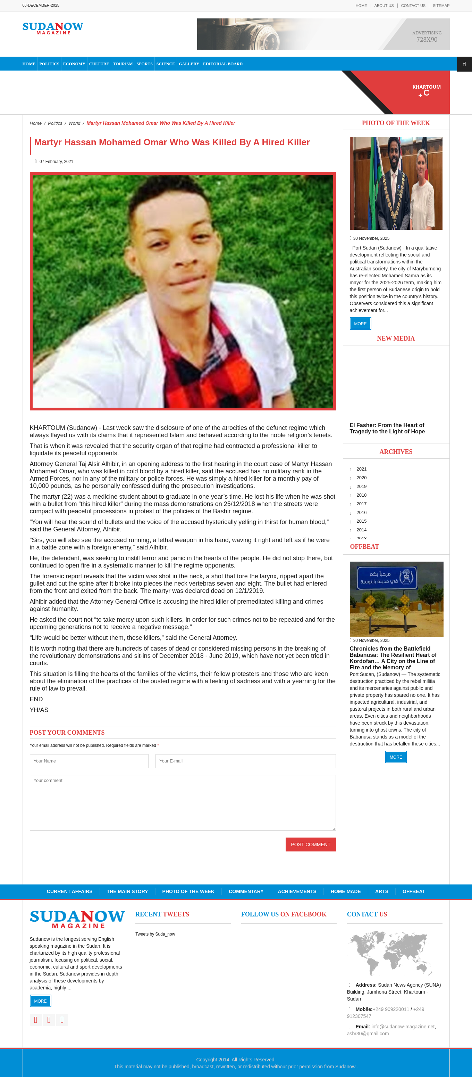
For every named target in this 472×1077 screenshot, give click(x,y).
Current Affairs (70, 891)
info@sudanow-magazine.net (403, 1026)
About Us (384, 5)
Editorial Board (223, 64)
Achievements (297, 891)
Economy (74, 64)
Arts (381, 891)
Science (166, 64)
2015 (362, 521)
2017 (362, 503)
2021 (362, 469)
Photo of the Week (188, 891)
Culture (99, 64)
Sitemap (441, 5)
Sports (145, 64)
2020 (362, 477)
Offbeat (364, 546)
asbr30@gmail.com (368, 1033)
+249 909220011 (391, 1009)
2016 (362, 512)
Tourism (123, 64)
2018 (362, 495)
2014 (362, 529)
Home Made (346, 891)
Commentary (246, 891)
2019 (362, 486)
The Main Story (127, 891)
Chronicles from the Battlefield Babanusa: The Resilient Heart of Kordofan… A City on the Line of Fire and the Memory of (393, 658)
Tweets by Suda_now (155, 934)
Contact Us (413, 5)
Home (361, 5)
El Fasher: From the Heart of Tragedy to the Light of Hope (387, 428)
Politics (49, 64)
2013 (362, 538)
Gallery (189, 64)
